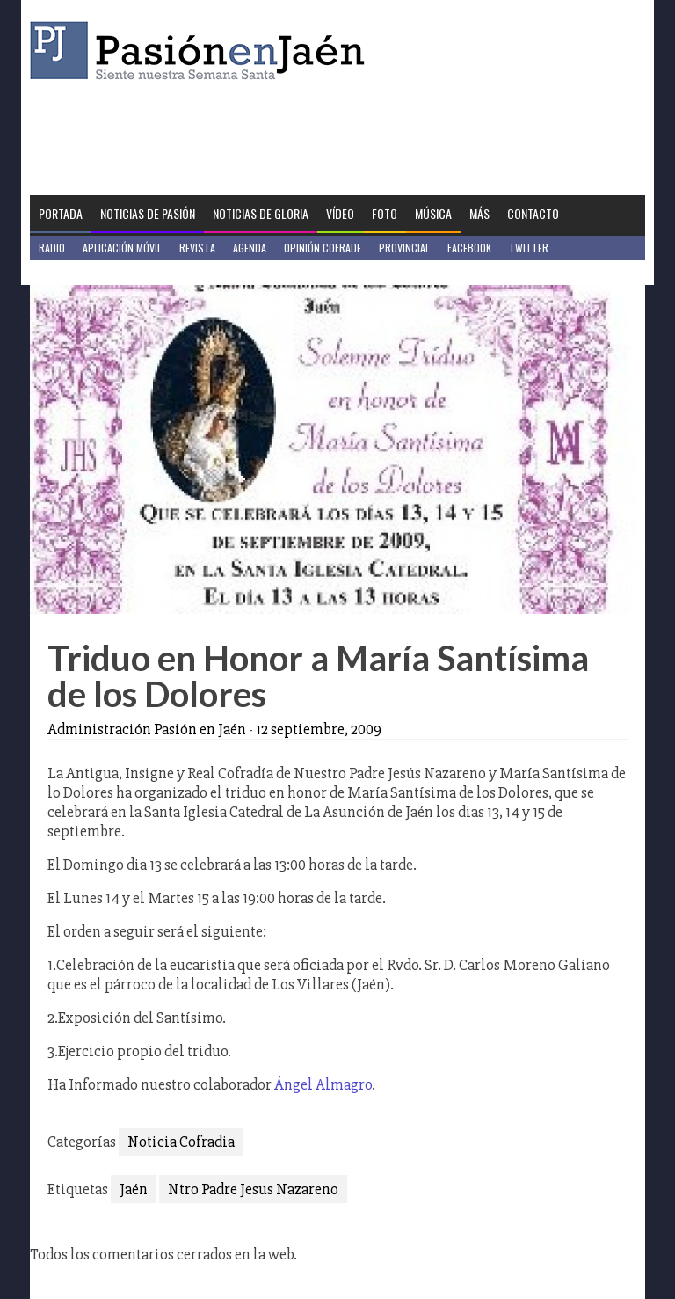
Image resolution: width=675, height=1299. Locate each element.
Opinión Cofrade (322, 247)
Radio (52, 247)
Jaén (134, 1189)
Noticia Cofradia (181, 1141)
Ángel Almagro (323, 1084)
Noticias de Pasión (147, 213)
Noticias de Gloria (260, 213)
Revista (197, 247)
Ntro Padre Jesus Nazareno (253, 1189)
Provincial (404, 247)
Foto (384, 213)
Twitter (528, 247)
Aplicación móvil (122, 247)
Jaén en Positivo (77, 272)
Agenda (249, 247)
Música (433, 213)
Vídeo (340, 213)
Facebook (469, 247)
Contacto (533, 213)
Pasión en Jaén (202, 51)
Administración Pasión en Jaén (146, 729)
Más (479, 213)
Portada (61, 213)
